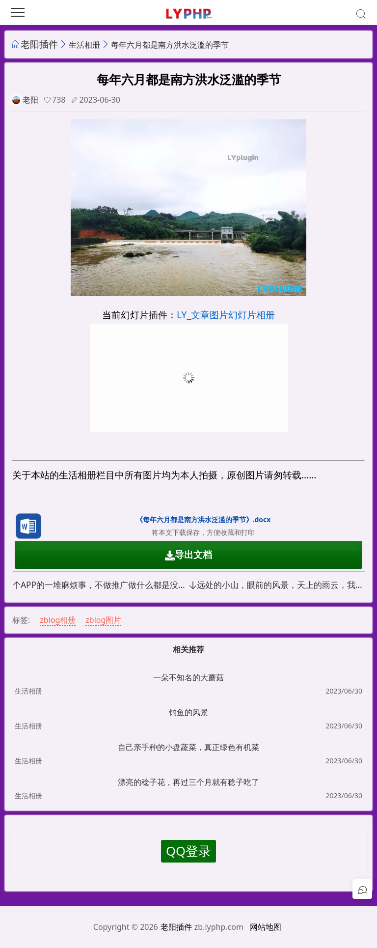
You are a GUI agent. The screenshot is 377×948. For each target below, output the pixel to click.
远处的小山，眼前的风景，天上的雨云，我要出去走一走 (276, 584)
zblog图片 (103, 619)
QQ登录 (188, 851)
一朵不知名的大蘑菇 (188, 677)
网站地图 (265, 926)
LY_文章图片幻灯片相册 (226, 314)
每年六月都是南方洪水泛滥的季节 (170, 44)
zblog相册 (58, 619)
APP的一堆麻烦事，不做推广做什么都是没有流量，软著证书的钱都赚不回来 (100, 584)
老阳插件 (39, 44)
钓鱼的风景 (188, 712)
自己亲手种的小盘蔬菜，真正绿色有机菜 (188, 747)
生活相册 (84, 44)
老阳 (30, 99)
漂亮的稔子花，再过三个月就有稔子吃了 (188, 782)
